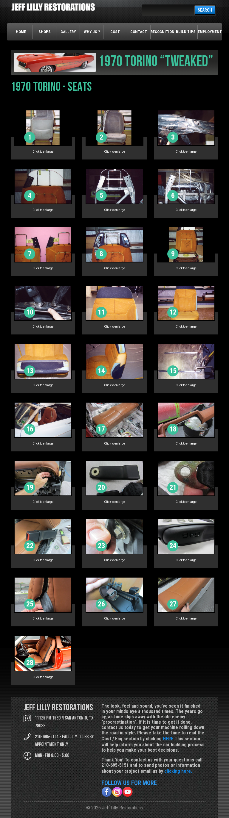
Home (21, 31)
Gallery (68, 31)
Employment (209, 31)
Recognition (162, 31)
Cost (115, 31)
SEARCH (205, 10)
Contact (138, 31)
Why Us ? (92, 31)
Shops (44, 31)
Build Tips (186, 31)
